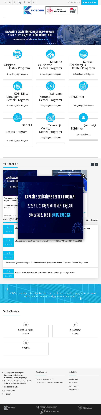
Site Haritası (74, 390)
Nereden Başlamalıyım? (45, 379)
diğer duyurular (92, 220)
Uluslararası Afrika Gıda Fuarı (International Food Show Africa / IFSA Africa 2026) (48, 241)
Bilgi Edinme (74, 386)
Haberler (10, 164)
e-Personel (74, 383)
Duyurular (11, 219)
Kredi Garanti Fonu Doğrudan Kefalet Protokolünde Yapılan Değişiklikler (45, 272)
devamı (83, 212)
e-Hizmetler (74, 379)
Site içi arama (74, 2)
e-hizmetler (89, 2)
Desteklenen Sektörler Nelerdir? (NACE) (50, 383)
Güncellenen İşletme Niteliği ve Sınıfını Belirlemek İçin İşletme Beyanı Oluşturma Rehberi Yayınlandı (46, 262)
